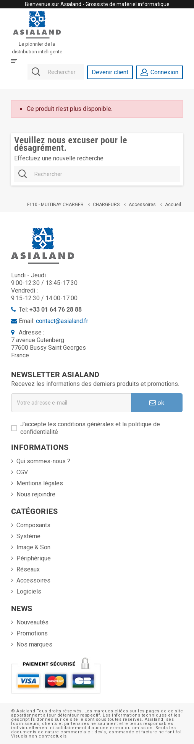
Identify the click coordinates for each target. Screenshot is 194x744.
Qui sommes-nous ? (43, 461)
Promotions (32, 633)
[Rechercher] (55, 72)
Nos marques (34, 644)
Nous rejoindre (35, 494)
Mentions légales (39, 483)
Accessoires (33, 580)
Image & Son (33, 547)
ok (156, 402)
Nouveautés (32, 622)
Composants (33, 525)
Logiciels (28, 591)
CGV (22, 472)
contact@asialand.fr (62, 321)
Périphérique (33, 558)
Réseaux (28, 569)
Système (28, 536)
